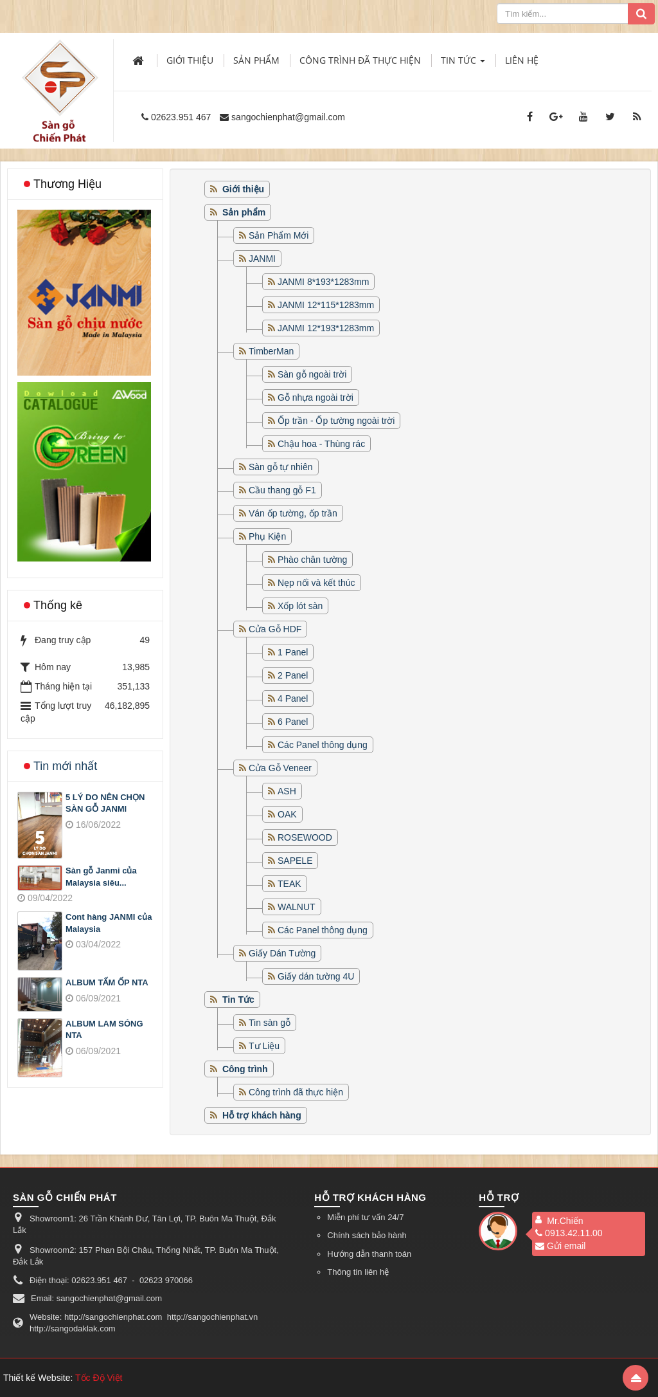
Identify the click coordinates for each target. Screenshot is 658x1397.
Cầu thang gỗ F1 (282, 490)
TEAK (289, 884)
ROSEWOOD (305, 837)
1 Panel (293, 652)
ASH (287, 791)
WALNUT (297, 907)
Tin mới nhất (65, 766)
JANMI (262, 258)
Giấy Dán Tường (282, 953)
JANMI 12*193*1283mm (326, 328)
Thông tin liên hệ (358, 1272)
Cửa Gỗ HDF (275, 629)
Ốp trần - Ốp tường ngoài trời (336, 420)
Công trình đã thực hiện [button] (360, 60)
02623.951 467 (181, 117)
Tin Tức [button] (463, 64)
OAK (287, 814)
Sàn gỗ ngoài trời (312, 374)
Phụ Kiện (267, 536)
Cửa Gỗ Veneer (280, 768)
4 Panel (293, 698)
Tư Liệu (264, 1046)
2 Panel (293, 675)
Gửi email (560, 1246)
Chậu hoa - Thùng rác (321, 444)
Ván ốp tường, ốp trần (293, 513)
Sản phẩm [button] (256, 60)
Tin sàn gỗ (269, 1023)
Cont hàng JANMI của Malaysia (109, 923)
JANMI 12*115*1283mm (326, 305)
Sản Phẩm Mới (278, 235)
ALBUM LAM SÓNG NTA (104, 1030)
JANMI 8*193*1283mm (323, 282)
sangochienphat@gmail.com (288, 117)
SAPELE (295, 860)
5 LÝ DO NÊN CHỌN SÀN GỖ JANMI (105, 803)
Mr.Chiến (565, 1221)
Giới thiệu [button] (189, 60)
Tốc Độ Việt (99, 1378)
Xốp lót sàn (300, 606)
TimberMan (271, 351)
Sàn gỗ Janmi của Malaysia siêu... (101, 877)
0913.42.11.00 (569, 1233)
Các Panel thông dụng (323, 745)
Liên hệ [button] (521, 60)
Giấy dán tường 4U (316, 976)
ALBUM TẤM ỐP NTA (107, 982)
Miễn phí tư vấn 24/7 (365, 1217)
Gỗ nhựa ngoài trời (315, 397)
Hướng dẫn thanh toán (369, 1254)
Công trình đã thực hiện (296, 1092)
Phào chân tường (312, 559)
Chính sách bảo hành (366, 1235)
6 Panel (293, 722)
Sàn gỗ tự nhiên (281, 467)
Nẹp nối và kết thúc (316, 583)
